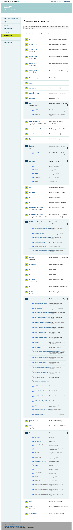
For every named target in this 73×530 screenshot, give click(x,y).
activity (36, 110)
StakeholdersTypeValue (41, 401)
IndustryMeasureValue (40, 337)
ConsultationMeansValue (41, 317)
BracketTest (37, 441)
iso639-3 (36, 342)
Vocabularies (8, 35)
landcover (32, 264)
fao (30, 139)
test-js (36, 465)
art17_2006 (33, 56)
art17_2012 (33, 64)
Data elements (8, 28)
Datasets (6, 22)
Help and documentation (11, 18)
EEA (11, 1)
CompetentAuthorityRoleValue (41, 312)
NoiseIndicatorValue (40, 362)
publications (33, 421)
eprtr (31, 103)
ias (30, 197)
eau (35, 449)
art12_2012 (33, 44)
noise (31, 299)
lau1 (30, 269)
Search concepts (45, 33)
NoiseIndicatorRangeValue (41, 357)
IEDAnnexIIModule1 (36, 207)
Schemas (6, 32)
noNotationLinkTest (40, 461)
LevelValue (37, 347)
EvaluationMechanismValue (41, 322)
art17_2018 (33, 71)
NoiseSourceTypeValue (41, 372)
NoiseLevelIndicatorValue (41, 367)
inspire (31, 257)
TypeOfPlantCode (39, 242)
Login (54, 1)
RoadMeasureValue (40, 396)
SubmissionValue (39, 414)
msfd (31, 292)
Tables (6, 25)
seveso (31, 426)
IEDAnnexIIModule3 (36, 215)
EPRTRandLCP (34, 122)
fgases (31, 146)
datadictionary (34, 93)
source (36, 173)
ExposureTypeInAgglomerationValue (41, 327)
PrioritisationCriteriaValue (41, 381)
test (30, 433)
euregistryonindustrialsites (38, 129)
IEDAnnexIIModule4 (36, 222)
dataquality (33, 98)
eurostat (32, 134)
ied (30, 202)
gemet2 (32, 161)
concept (36, 166)
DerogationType (39, 233)
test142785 (37, 469)
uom (30, 501)
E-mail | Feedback (9, 524)
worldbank (33, 514)
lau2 (30, 274)
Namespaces (8, 42)
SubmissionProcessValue (41, 409)
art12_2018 (33, 49)
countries (37, 153)
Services (6, 39)
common (32, 88)
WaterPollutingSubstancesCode (41, 250)
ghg (30, 187)
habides (32, 192)
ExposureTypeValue (40, 332)
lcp (30, 287)
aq (30, 39)
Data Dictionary (18, 15)
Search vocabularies (31, 33)
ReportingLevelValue (40, 391)
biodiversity (33, 78)
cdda (31, 83)
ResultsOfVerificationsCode (41, 237)
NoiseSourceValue (39, 377)
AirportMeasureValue (40, 303)
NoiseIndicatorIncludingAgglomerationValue (41, 351)
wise (31, 506)
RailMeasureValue (39, 386)
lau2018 (32, 279)
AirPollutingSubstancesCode (41, 228)
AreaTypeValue (38, 308)
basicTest (37, 437)
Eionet (11, 15)
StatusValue (37, 406)
